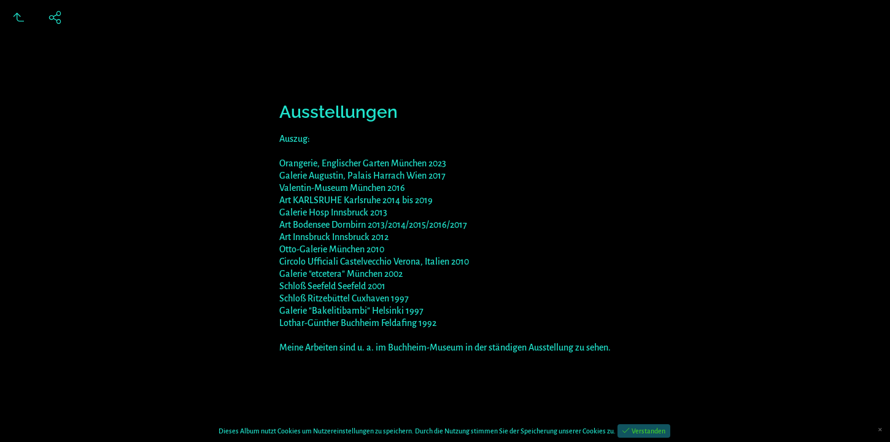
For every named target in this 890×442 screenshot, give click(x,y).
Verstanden (647, 431)
